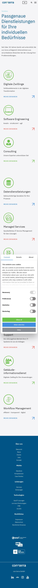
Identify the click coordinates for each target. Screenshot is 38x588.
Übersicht (19, 449)
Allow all (19, 320)
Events (19, 455)
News (19, 452)
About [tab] (31, 257)
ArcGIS (19, 509)
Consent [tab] (7, 257)
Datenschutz (19, 522)
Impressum (19, 519)
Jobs (19, 457)
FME (19, 506)
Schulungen (19, 490)
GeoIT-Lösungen (19, 500)
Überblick (19, 471)
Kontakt (19, 460)
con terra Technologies (19, 503)
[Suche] (31, 2)
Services (19, 487)
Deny (19, 330)
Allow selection (19, 325)
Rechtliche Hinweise (19, 525)
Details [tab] (19, 257)
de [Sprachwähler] (24, 2)
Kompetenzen (19, 474)
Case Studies (19, 476)
